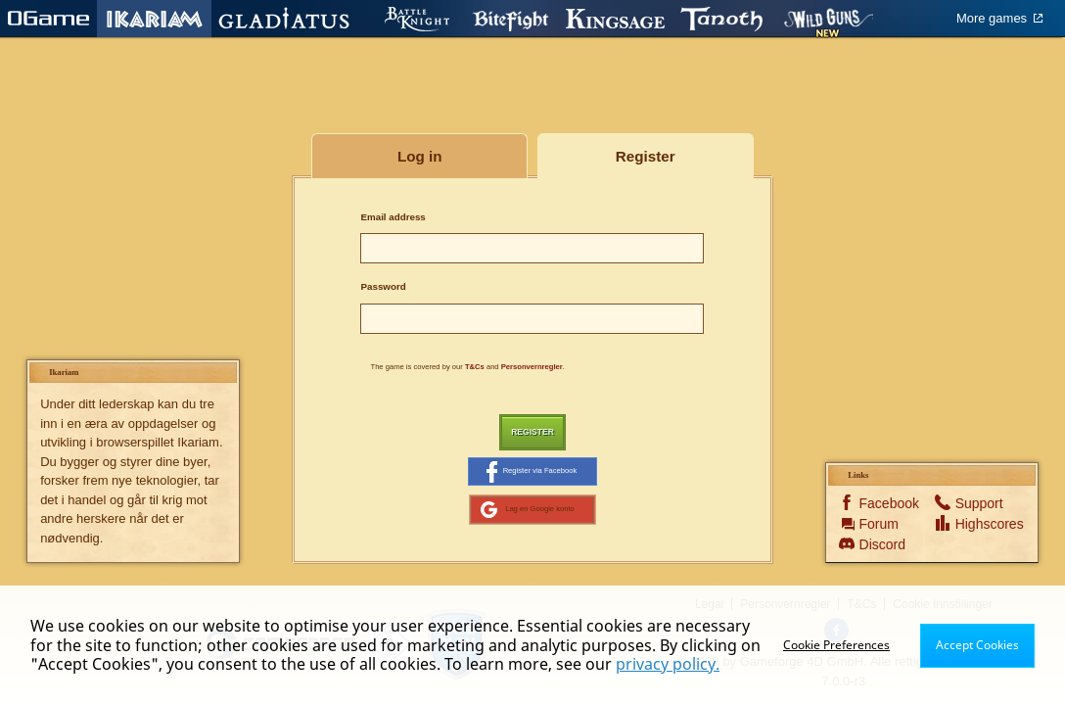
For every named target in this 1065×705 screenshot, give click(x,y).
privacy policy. (667, 664)
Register (532, 432)
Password (382, 286)
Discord (882, 548)
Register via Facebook (531, 474)
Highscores (978, 528)
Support (978, 507)
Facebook (882, 507)
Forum (879, 528)
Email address (392, 217)
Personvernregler (532, 366)
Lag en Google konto (527, 513)
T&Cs (475, 366)
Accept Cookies (977, 644)
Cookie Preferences (836, 644)
